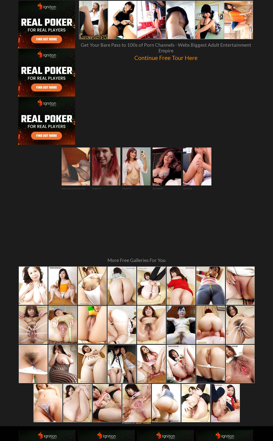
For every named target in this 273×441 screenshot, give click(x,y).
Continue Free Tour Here (166, 57)
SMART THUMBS (143, 371)
